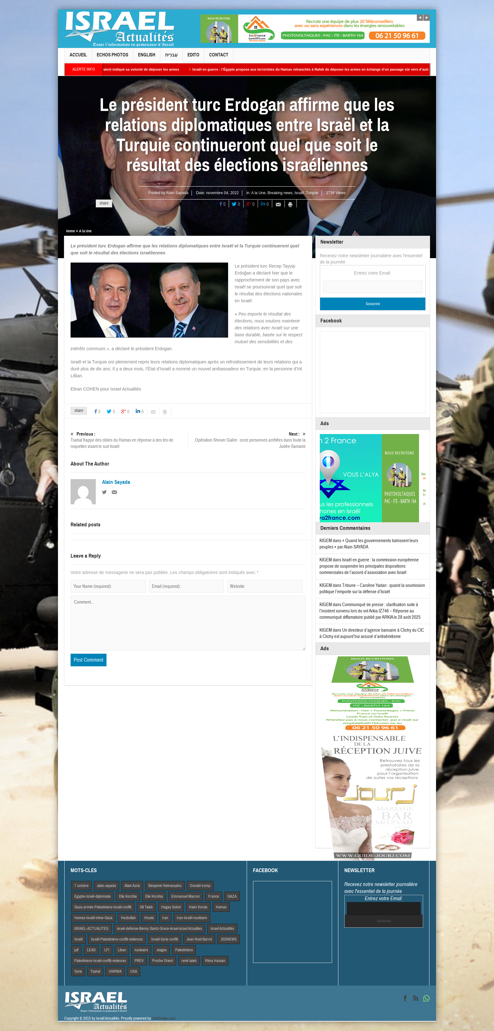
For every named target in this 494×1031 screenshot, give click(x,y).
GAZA (232, 896)
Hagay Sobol (171, 907)
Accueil (78, 57)
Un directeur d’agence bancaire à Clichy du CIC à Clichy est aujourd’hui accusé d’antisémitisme (371, 633)
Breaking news (279, 193)
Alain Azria (132, 885)
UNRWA (115, 971)
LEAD (91, 950)
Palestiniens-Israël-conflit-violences (100, 960)
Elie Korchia (128, 896)
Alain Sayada (177, 193)
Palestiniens (184, 950)
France (213, 896)
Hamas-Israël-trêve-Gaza (93, 917)
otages (162, 950)
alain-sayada (106, 885)
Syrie (78, 971)
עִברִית (171, 57)
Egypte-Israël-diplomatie (92, 896)
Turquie (312, 193)
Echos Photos (112, 57)
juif (76, 950)
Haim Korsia (198, 907)
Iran (165, 917)
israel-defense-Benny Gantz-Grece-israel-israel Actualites (159, 928)
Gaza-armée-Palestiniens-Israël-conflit (102, 907)
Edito (193, 57)
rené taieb (189, 960)
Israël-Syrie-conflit (164, 939)
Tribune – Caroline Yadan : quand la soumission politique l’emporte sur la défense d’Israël (372, 588)
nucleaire (141, 950)
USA (133, 971)
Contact (218, 57)
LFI (106, 950)
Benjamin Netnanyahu (164, 885)
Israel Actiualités (222, 928)
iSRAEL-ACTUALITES (91, 928)
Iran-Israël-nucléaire (192, 917)
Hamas (221, 907)
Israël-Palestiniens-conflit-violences (117, 939)
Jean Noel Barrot (199, 939)
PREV (139, 960)
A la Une (258, 193)
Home (70, 231)
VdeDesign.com (163, 1018)
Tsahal (95, 971)
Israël (299, 193)
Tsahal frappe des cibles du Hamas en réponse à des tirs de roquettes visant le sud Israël (129, 440)
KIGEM (325, 541)
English (146, 57)
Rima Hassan (215, 960)
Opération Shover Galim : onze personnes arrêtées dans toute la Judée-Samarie (247, 440)
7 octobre (81, 885)
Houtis (149, 917)
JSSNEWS (229, 939)
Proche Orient (162, 960)
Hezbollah (128, 917)
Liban (122, 950)
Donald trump (200, 885)
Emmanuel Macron (185, 896)
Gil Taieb (146, 907)
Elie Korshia (154, 896)
